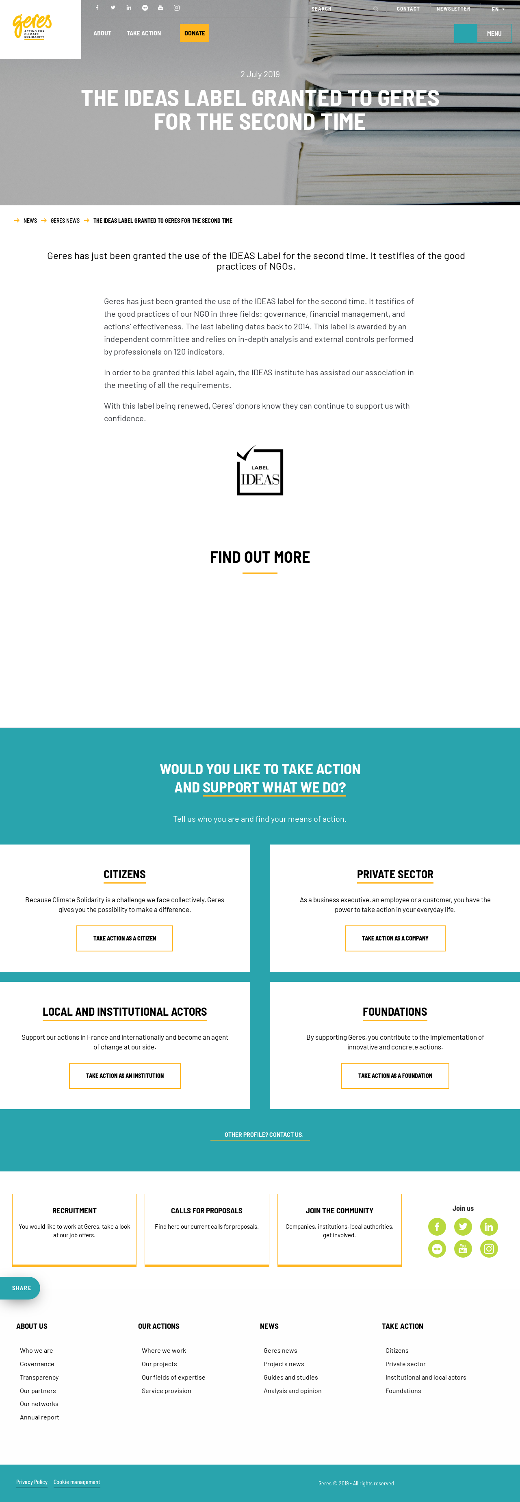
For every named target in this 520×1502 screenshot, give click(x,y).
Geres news (280, 1350)
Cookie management (77, 1482)
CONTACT (408, 8)
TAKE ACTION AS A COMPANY (395, 938)
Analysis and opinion (293, 1390)
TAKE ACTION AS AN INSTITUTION (125, 1075)
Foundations (403, 1390)
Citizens (397, 1350)
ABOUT (103, 33)
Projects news (284, 1363)
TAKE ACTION (146, 33)
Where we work (164, 1350)
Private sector (406, 1363)
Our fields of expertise (174, 1377)
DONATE (198, 33)
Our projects (159, 1363)
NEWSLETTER (453, 8)
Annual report (39, 1417)
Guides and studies (291, 1377)
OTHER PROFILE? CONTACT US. (264, 1134)
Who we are (36, 1350)
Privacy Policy (32, 1482)
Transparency (39, 1377)
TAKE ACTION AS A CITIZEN (124, 938)
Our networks (39, 1403)
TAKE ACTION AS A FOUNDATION (395, 1075)
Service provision (166, 1390)
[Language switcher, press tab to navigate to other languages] (499, 8)
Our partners (38, 1390)
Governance (37, 1363)
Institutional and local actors (426, 1377)
